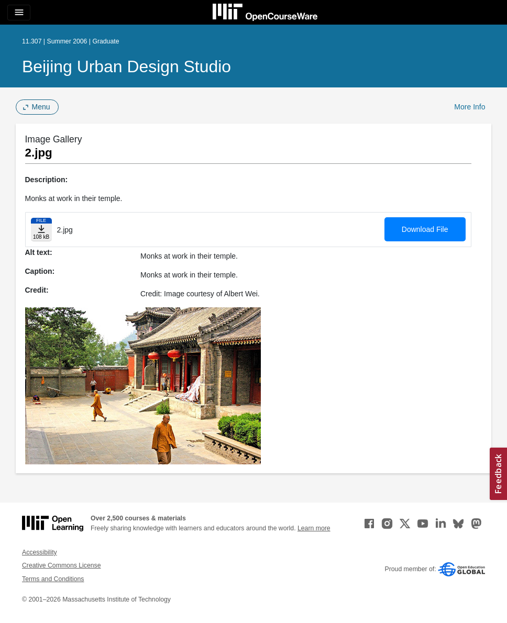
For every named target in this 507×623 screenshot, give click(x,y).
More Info (469, 107)
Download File (425, 229)
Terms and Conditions (53, 579)
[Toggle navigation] (18, 12)
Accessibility (39, 552)
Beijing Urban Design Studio (126, 66)
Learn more (313, 528)
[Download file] (41, 229)
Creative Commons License (61, 565)
